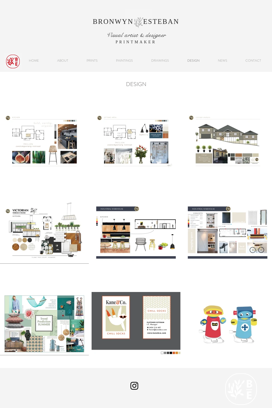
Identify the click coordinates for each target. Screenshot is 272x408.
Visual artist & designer (136, 35)
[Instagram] (134, 386)
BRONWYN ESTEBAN (136, 21)
